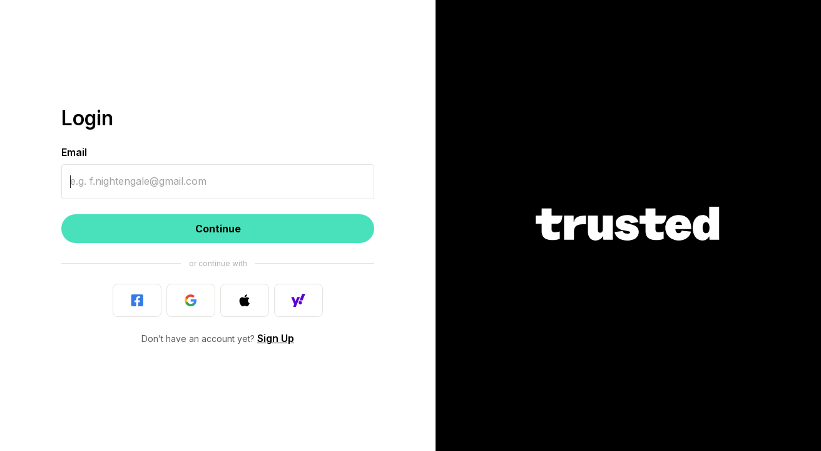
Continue (218, 228)
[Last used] (137, 300)
